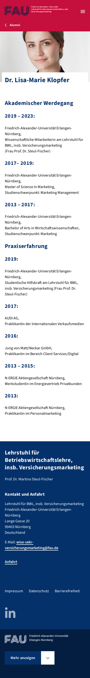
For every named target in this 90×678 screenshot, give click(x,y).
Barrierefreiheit (67, 591)
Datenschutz (39, 591)
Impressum (14, 591)
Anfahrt (11, 561)
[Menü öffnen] (83, 11)
